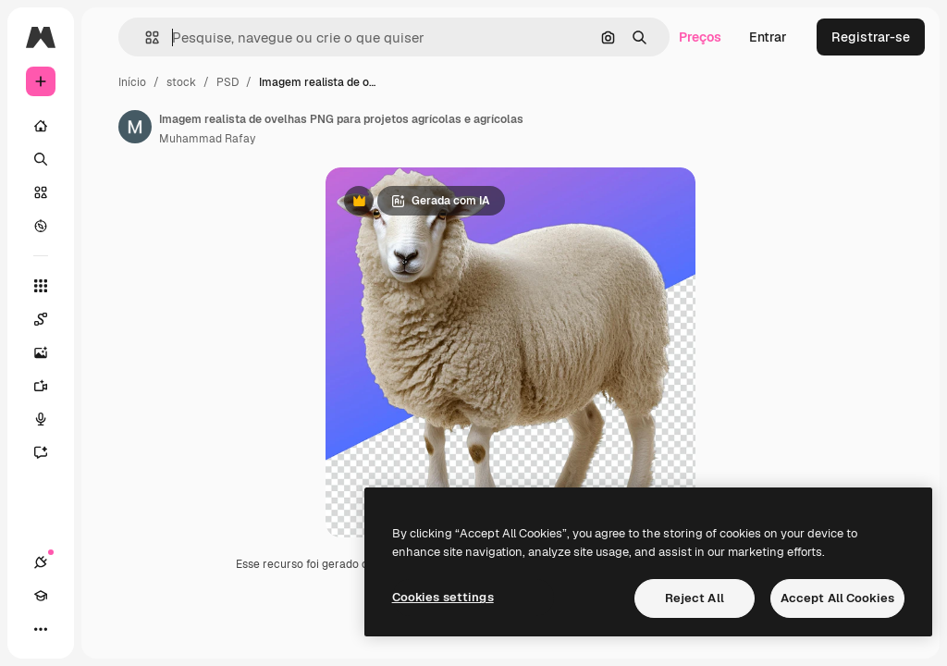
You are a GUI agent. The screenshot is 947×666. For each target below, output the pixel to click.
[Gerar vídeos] (50, 386)
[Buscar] (40, 159)
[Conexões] (40, 562)
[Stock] (40, 192)
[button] (144, 37)
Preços (700, 37)
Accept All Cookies (837, 598)
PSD (227, 82)
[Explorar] (40, 225)
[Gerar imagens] (50, 352)
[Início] (40, 126)
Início (132, 82)
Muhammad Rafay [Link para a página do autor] (207, 138)
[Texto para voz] (50, 419)
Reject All (694, 598)
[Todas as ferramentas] (40, 286)
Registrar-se (870, 37)
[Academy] (40, 595)
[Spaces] (50, 319)
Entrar (768, 37)
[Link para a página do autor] (135, 126)
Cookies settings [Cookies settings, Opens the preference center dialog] (443, 597)
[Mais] (40, 629)
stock (181, 82)
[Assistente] (50, 452)
